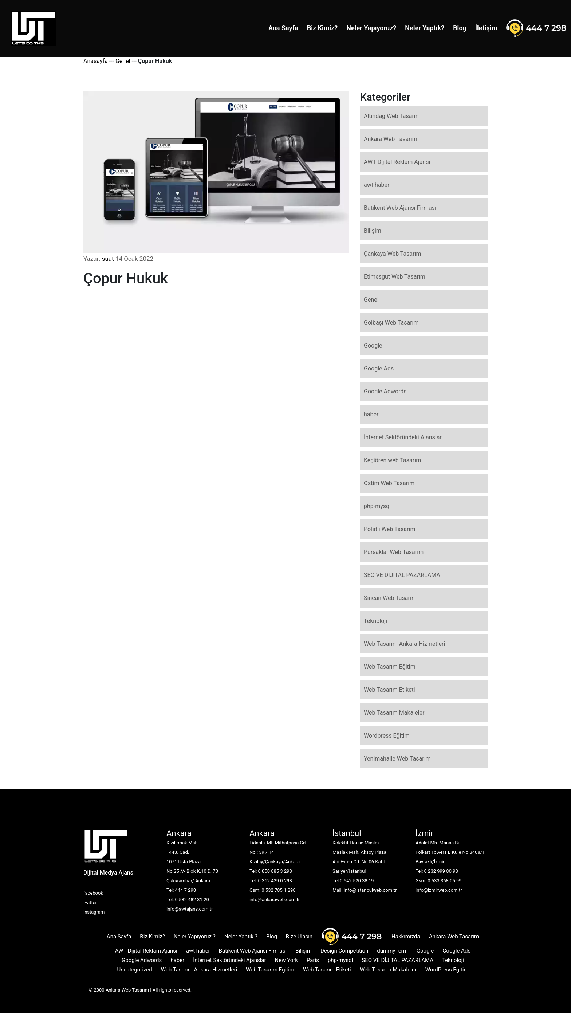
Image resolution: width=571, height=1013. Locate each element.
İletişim (486, 28)
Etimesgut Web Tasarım (394, 276)
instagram (94, 912)
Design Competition (344, 950)
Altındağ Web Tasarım (392, 116)
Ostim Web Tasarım (389, 483)
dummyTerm (392, 950)
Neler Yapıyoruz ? (195, 936)
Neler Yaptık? (424, 28)
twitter (90, 902)
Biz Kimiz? (322, 28)
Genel (122, 61)
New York (286, 960)
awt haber (376, 184)
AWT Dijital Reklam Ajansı (397, 161)
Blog (459, 28)
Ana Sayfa (283, 28)
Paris (313, 960)
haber (371, 414)
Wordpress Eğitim (387, 735)
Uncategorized (134, 969)
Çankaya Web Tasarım (392, 253)
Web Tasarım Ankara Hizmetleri (404, 643)
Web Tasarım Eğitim (390, 666)
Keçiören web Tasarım (392, 460)
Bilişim (372, 230)
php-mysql (377, 506)
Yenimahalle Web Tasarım (397, 758)
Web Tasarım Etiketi (389, 689)
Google (373, 345)
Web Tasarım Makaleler (394, 712)
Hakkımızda (405, 936)
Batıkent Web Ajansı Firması (400, 207)
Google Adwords (385, 391)
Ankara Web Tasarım (390, 139)
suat (108, 258)
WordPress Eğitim (447, 969)
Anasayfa (95, 61)
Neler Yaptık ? (240, 936)
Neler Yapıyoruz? (371, 28)
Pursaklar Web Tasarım (394, 552)
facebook (93, 893)
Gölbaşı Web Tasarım (391, 322)
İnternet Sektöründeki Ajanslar (403, 437)
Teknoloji (375, 620)
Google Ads (379, 368)
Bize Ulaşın (299, 936)
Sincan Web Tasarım (390, 597)
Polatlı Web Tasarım (390, 529)
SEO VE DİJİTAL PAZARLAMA (402, 575)
